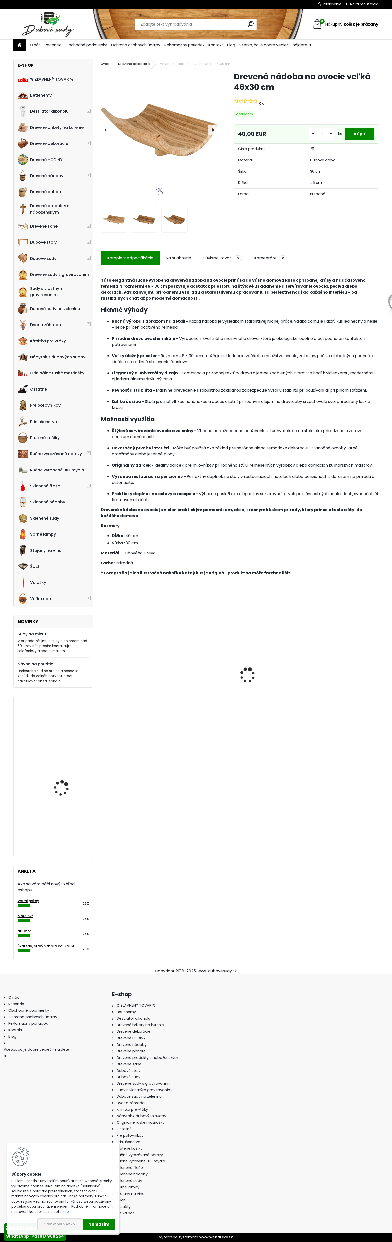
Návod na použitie (35, 664)
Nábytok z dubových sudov (52, 357)
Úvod (105, 63)
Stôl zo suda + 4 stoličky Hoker (269, 681)
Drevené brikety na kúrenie (51, 127)
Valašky (32, 582)
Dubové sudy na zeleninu (49, 308)
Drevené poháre (40, 192)
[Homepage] (20, 45)
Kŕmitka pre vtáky (42, 341)
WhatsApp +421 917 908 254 (35, 1236)
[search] (251, 24)
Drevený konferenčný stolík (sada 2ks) (341, 679)
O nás (35, 45)
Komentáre (270, 258)
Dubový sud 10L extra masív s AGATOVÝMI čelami (203, 684)
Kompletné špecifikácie (130, 258)
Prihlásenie (332, 4)
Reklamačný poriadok (184, 45)
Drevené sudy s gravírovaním (53, 274)
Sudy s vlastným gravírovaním (41, 292)
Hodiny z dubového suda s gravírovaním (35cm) (68, 820)
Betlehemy (35, 95)
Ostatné (32, 389)
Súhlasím (99, 1224)
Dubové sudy (37, 258)
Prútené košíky (39, 437)
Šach (29, 566)
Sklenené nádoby (41, 502)
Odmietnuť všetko (59, 1224)
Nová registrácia (364, 4)
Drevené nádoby (41, 175)
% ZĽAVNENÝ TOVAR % (46, 79)
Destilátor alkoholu (43, 111)
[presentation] (106, 130)
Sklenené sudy (38, 518)
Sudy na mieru (32, 634)
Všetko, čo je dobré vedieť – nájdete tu (275, 45)
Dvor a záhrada (39, 325)
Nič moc (25, 931)
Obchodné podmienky (86, 45)
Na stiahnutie (178, 258)
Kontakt (215, 45)
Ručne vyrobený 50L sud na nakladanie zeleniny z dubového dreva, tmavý (68, 773)
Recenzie (53, 45)
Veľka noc (34, 598)
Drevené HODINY (40, 159)
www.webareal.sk (216, 1237)
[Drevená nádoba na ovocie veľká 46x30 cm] (159, 129)
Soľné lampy (37, 534)
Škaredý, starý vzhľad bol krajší (46, 946)
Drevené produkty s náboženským (44, 209)
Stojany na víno (40, 550)
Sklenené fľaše (39, 486)
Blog (231, 45)
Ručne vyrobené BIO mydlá (51, 470)
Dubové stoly (37, 242)
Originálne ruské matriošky (51, 373)
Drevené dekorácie (43, 143)
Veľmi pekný (28, 901)
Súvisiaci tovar (223, 258)
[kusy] (320, 134)
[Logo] (48, 24)
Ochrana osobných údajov (135, 45)
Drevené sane (38, 226)
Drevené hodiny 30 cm (66, 720)
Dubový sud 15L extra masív (132, 684)
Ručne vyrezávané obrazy (50, 454)
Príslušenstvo (37, 421)
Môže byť (25, 916)
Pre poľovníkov (39, 405)
